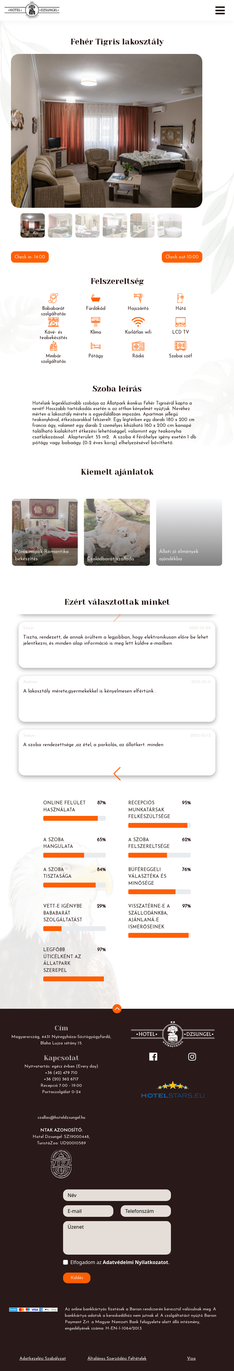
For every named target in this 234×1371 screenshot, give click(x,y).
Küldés (77, 1278)
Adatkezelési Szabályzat (43, 1358)
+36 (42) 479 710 (61, 1073)
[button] (117, 774)
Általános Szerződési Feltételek (117, 1358)
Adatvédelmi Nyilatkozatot (135, 1262)
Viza (191, 1358)
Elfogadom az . (119, 1262)
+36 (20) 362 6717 (61, 1079)
